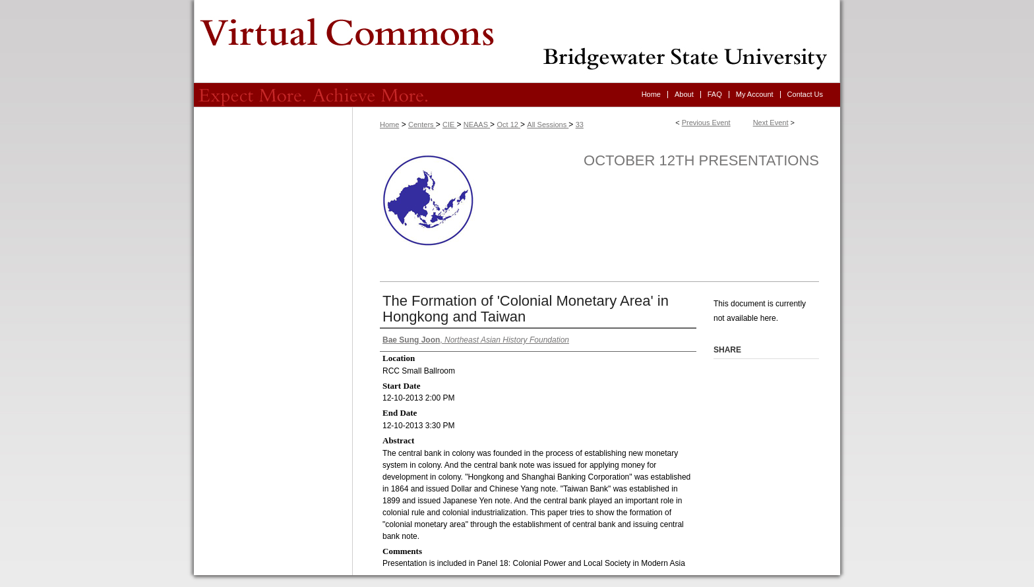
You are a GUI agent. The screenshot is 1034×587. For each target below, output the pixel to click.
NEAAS (477, 124)
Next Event (771, 122)
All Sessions (547, 124)
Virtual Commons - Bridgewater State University (517, 41)
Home (389, 124)
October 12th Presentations (701, 160)
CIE (449, 124)
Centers (422, 124)
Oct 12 (508, 124)
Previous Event (706, 122)
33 (580, 124)
